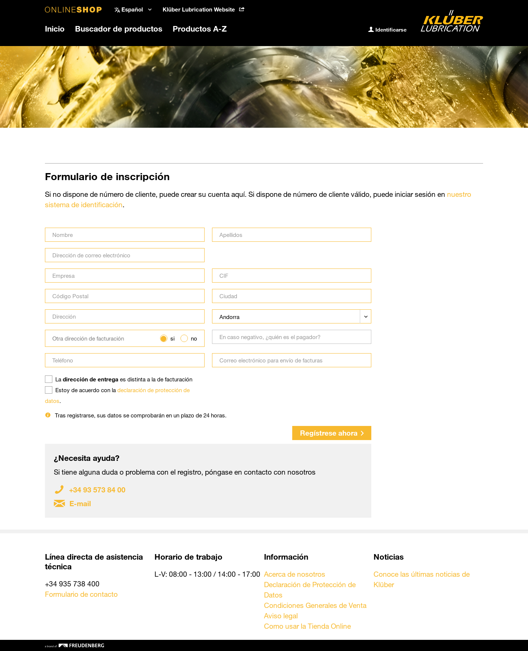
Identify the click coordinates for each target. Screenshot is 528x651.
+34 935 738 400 (72, 583)
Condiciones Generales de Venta (315, 605)
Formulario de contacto (81, 594)
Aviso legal (281, 615)
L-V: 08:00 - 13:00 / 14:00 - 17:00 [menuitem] (207, 574)
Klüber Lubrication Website (204, 9)
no (194, 338)
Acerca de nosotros (294, 574)
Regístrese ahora (332, 433)
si (172, 338)
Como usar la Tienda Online (307, 626)
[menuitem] (204, 9)
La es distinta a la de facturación (123, 379)
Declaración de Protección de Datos (310, 589)
